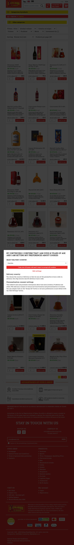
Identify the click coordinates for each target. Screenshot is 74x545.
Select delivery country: (16, 260)
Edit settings (37, 271)
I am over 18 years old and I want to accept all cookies (37, 267)
